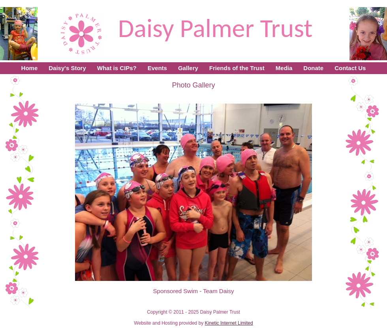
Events (157, 68)
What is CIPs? (117, 68)
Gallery (188, 68)
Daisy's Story (67, 68)
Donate (313, 68)
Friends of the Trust (237, 68)
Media (284, 68)
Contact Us (350, 68)
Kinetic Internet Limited (229, 323)
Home (29, 68)
